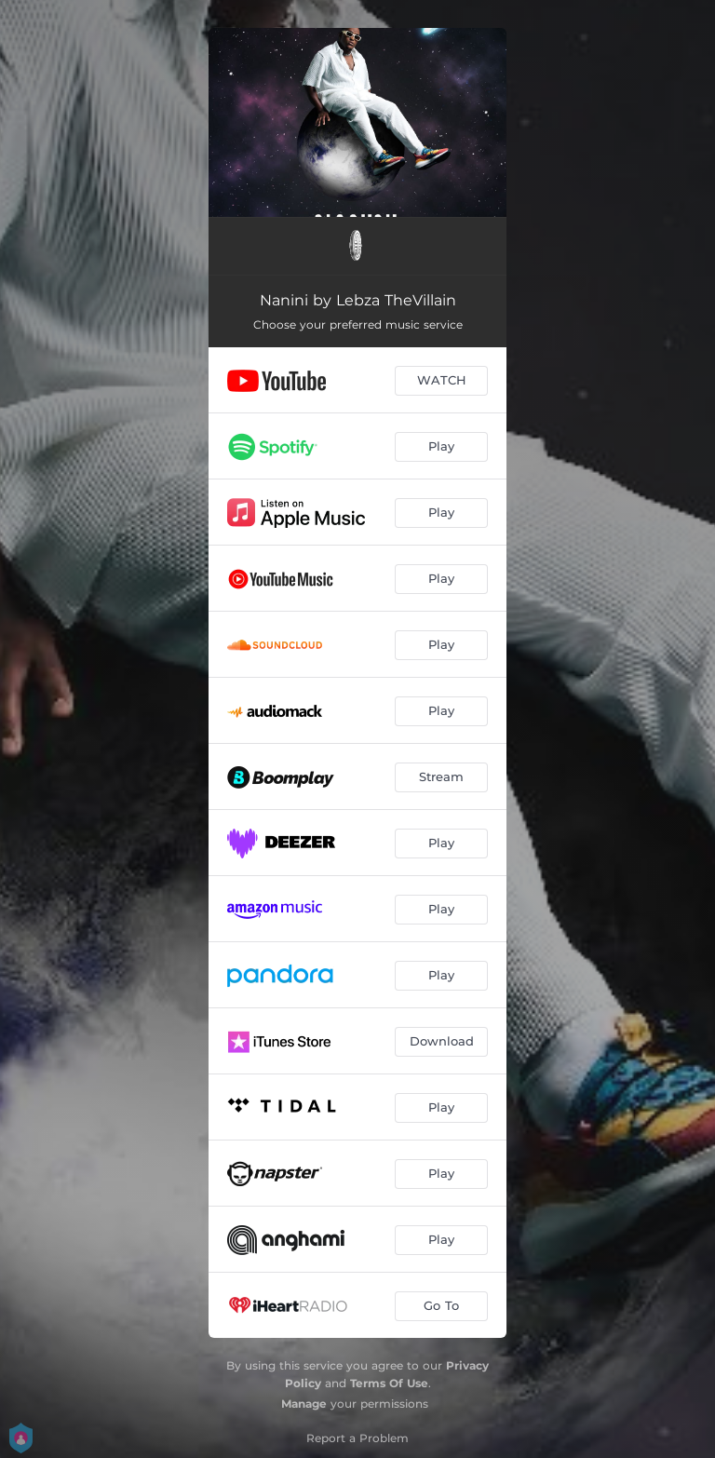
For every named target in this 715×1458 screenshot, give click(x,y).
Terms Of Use (389, 1383)
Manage (304, 1404)
